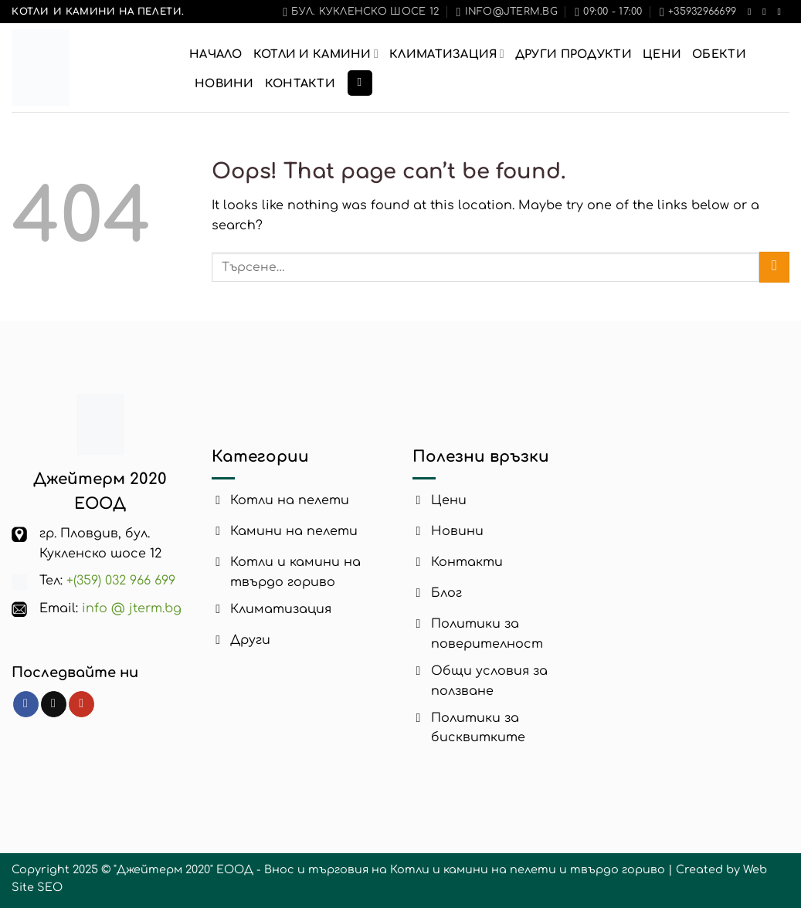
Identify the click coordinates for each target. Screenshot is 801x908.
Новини (224, 83)
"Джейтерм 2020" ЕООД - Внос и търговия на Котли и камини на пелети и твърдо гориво (389, 869)
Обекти (719, 54)
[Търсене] (360, 83)
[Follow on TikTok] (767, 11)
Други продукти (573, 54)
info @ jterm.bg (132, 608)
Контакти (300, 83)
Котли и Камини (315, 53)
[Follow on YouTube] (781, 11)
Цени (662, 54)
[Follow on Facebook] (752, 11)
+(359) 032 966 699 (120, 581)
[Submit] (774, 267)
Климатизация (446, 53)
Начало (216, 54)
